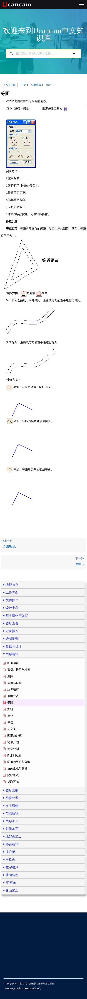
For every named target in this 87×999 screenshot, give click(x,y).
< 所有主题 (10, 85)
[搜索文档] (11, 53)
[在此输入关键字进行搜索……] (39, 53)
